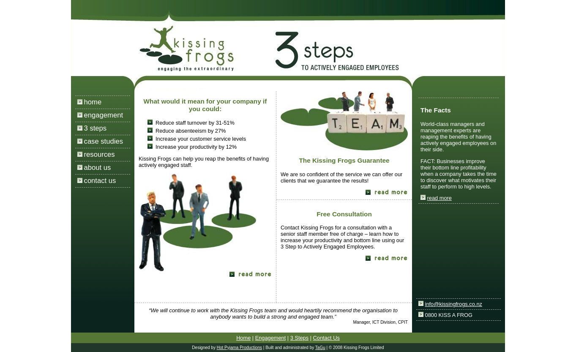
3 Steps (299, 338)
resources (99, 154)
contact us (100, 181)
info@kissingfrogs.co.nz (453, 304)
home (93, 102)
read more (439, 198)
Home (243, 338)
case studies (103, 141)
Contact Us (326, 338)
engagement (103, 115)
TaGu (320, 347)
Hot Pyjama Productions (239, 347)
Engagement (270, 338)
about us (97, 168)
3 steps (95, 128)
